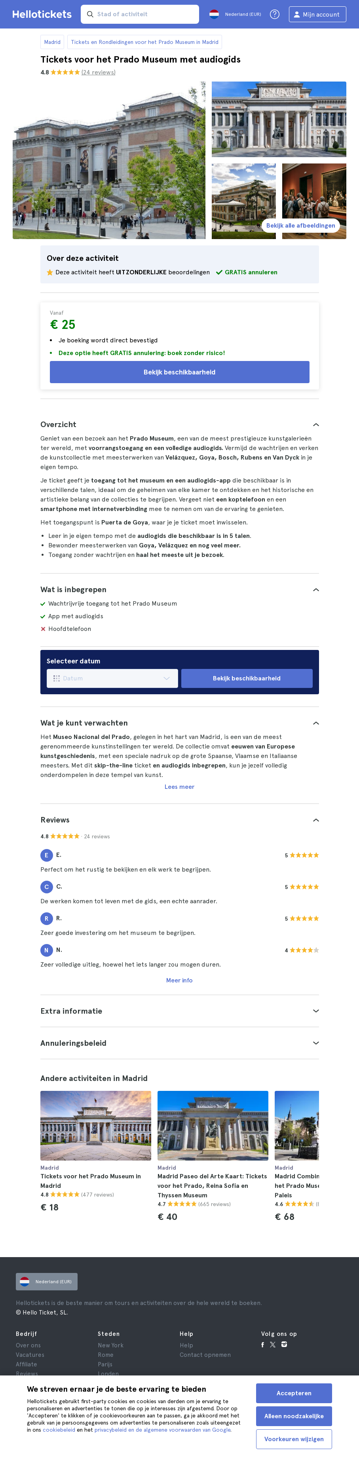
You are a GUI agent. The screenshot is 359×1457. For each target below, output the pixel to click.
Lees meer (179, 786)
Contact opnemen (205, 1354)
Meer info (179, 980)
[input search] (140, 14)
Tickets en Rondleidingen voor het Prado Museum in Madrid (144, 42)
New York (110, 1345)
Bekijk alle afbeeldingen (300, 225)
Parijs (105, 1364)
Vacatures (30, 1354)
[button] (179, 424)
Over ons (28, 1345)
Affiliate (26, 1364)
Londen (108, 1373)
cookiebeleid (59, 1430)
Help (186, 1345)
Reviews (27, 1373)
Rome (106, 1354)
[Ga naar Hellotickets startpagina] (43, 14)
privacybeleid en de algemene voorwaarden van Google (162, 1430)
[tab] (179, 424)
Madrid (52, 42)
